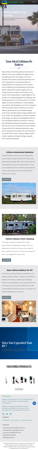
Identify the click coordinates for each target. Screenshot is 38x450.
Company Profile (26, 420)
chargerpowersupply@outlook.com (14, 428)
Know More (6, 179)
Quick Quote (15, 420)
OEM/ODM (6, 420)
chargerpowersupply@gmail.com (13, 430)
